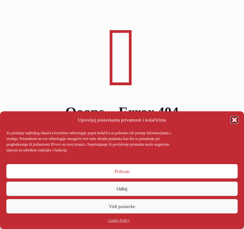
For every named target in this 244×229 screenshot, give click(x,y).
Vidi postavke (122, 206)
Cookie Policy (119, 220)
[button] (234, 120)
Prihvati (122, 171)
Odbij (122, 188)
